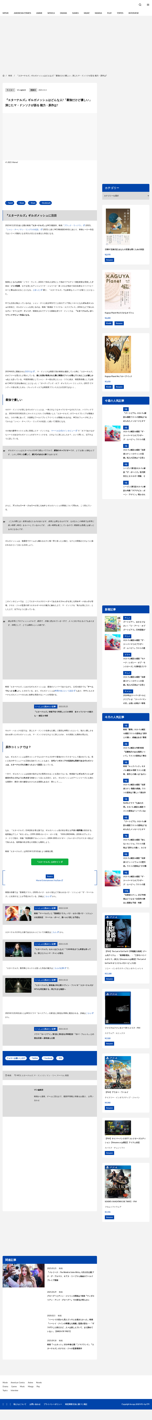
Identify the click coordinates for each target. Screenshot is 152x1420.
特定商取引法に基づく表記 (76, 1404)
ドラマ (127, 654)
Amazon (109, 260)
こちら (46, 896)
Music (87, 13)
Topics (120, 13)
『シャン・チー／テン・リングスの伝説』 (22, 229)
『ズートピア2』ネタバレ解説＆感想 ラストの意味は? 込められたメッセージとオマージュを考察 (135, 417)
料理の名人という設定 (64, 691)
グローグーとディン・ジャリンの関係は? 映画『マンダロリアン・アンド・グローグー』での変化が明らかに (70, 1298)
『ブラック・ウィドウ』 (72, 225)
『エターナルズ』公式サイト (48, 862)
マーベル (60, 1075)
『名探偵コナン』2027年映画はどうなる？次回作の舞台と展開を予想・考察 (134, 899)
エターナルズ (27, 1075)
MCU (19, 1075)
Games (75, 13)
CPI (147, 1404)
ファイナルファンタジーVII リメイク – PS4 (122, 1028)
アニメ (127, 618)
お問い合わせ (34, 1404)
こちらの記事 (58, 968)
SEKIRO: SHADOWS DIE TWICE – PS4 (121, 1201)
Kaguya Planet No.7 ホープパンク (118, 376)
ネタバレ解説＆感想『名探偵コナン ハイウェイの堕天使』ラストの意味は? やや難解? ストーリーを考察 (134, 862)
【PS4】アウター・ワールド (116, 1092)
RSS (60, 1058)
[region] (76, 44)
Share (22, 203)
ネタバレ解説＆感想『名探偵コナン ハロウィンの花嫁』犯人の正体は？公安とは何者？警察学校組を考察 (134, 454)
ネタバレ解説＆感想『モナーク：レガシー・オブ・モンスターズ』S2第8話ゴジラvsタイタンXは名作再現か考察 (134, 662)
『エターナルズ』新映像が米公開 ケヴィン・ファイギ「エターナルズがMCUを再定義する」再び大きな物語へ (63, 987)
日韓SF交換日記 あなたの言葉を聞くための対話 (124, 249)
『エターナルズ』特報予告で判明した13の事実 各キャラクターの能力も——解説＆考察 (63, 714)
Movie (6, 13)
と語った (36, 290)
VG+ (142, 1404)
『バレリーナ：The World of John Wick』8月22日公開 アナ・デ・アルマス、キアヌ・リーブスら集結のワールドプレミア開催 (70, 1276)
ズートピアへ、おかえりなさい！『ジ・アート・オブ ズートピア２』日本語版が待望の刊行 (134, 626)
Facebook (48, 1058)
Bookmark (46, 203)
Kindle (108, 323)
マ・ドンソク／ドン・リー (45, 1075)
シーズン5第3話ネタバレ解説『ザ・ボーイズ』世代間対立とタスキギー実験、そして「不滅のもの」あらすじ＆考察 (134, 472)
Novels (51, 13)
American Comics (22, 13)
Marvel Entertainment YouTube (48, 880)
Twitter (35, 1058)
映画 (9, 1075)
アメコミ (128, 691)
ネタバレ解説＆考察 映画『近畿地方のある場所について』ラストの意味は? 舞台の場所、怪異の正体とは (134, 752)
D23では (28, 371)
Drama (63, 13)
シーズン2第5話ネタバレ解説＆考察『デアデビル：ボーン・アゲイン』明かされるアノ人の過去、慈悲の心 (134, 490)
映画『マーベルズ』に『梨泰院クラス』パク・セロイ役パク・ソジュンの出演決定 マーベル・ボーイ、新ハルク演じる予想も (63, 915)
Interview (134, 13)
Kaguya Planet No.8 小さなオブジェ (119, 313)
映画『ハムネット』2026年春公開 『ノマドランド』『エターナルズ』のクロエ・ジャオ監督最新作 (70, 1346)
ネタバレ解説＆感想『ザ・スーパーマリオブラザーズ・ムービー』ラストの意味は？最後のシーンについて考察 (134, 435)
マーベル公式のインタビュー (63, 431)
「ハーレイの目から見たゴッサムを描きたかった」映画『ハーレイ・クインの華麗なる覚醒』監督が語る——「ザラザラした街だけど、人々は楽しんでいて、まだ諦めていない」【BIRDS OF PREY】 (70, 1325)
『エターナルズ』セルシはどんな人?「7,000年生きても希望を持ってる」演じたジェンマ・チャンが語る (62, 951)
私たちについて (19, 1404)
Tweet (10, 203)
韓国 (67, 1075)
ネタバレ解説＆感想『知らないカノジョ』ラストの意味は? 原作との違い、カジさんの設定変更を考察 (134, 844)
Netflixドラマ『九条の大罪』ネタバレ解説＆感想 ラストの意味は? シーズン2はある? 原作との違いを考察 (134, 807)
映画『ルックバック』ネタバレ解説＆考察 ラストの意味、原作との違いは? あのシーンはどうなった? (134, 770)
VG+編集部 (21, 90)
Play (109, 13)
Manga (98, 13)
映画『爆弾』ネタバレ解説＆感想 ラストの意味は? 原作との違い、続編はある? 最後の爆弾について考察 (135, 733)
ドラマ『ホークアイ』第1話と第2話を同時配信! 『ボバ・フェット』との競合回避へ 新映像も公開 (64, 1036)
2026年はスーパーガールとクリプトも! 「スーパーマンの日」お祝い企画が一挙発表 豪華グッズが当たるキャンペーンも (134, 699)
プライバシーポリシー (53, 1404)
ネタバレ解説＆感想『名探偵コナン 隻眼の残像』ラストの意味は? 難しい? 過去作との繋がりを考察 (134, 788)
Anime (39, 13)
